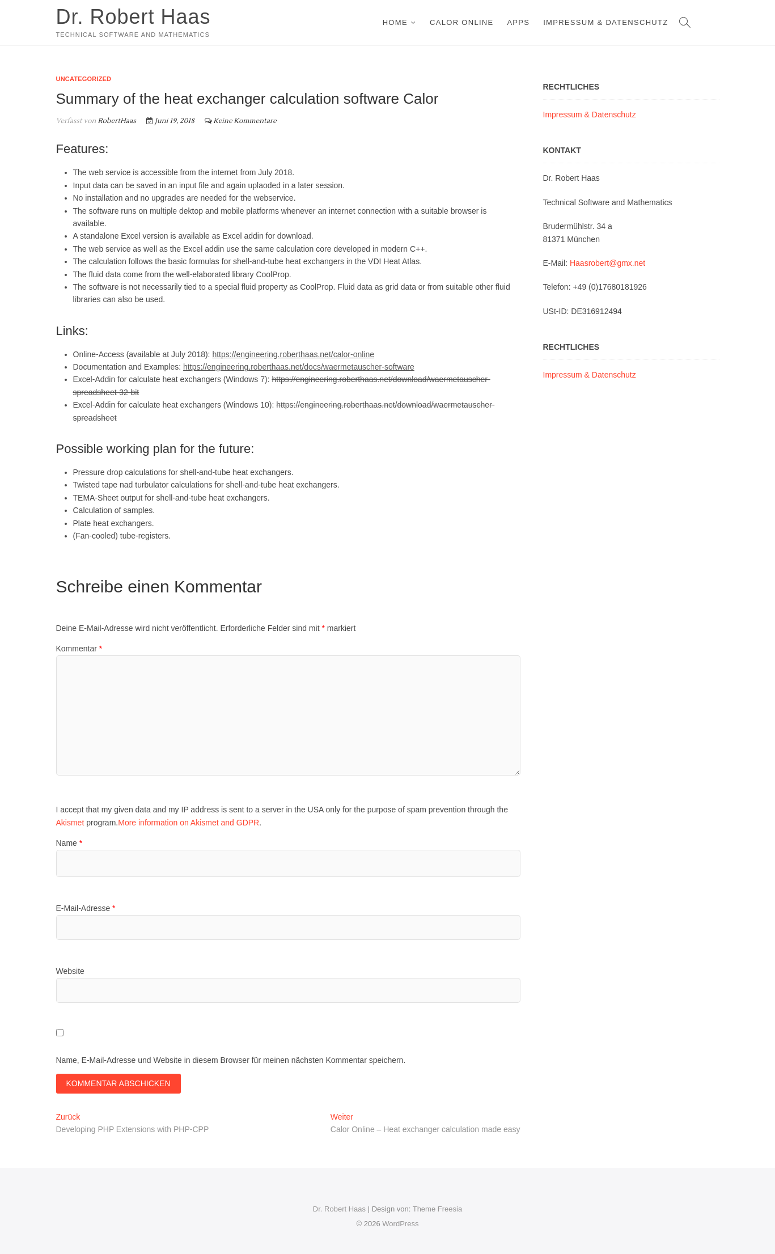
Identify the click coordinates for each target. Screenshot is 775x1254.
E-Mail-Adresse (86, 908)
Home (395, 22)
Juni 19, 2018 (170, 121)
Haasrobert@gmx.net (607, 263)
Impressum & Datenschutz (605, 22)
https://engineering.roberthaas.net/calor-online (293, 354)
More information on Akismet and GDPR (188, 822)
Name (69, 843)
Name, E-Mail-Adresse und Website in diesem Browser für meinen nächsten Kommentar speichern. (231, 1060)
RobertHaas (115, 121)
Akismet (70, 822)
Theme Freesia (437, 1209)
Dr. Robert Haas (133, 16)
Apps (518, 22)
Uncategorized (84, 78)
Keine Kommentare (245, 121)
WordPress (400, 1223)
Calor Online (461, 22)
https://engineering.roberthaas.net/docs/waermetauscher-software (298, 366)
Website (70, 971)
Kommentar (79, 648)
